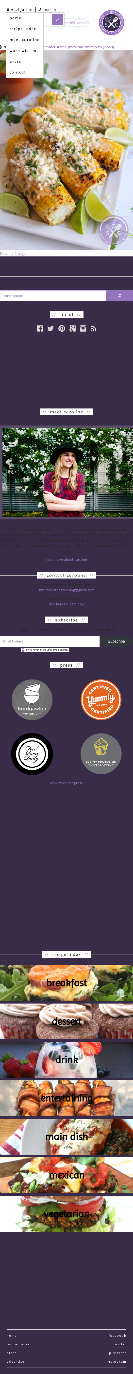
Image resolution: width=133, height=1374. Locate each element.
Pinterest (117, 1353)
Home (12, 1335)
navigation (20, 10)
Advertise (15, 1361)
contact (18, 72)
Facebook (117, 1335)
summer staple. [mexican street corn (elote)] (78, 47)
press (15, 61)
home (15, 18)
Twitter (119, 1344)
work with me (24, 50)
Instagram (116, 1361)
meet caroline (25, 39)
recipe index (23, 28)
